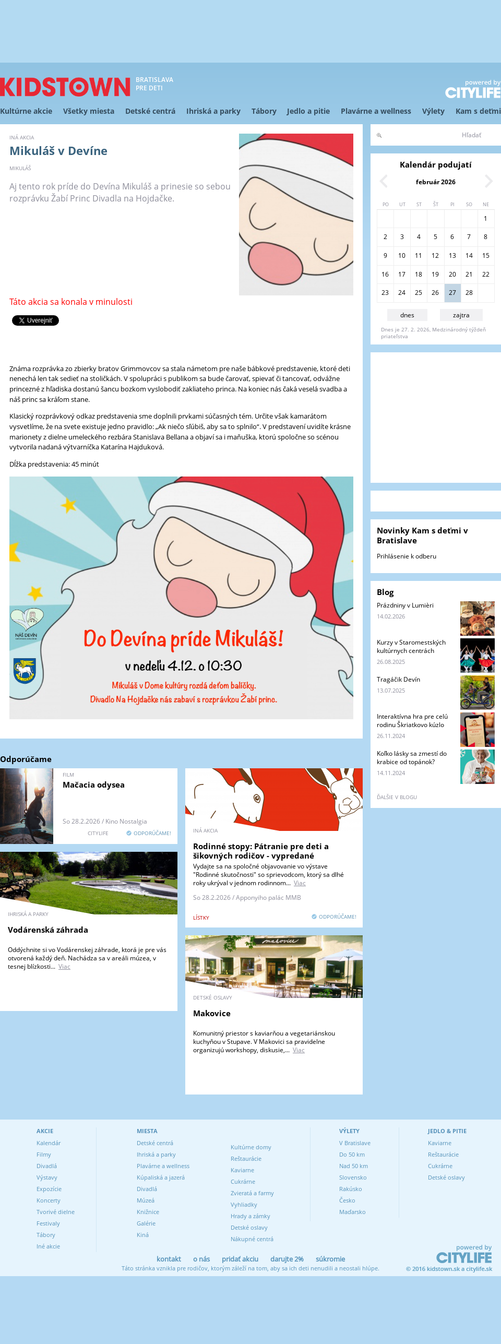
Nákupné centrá (252, 1239)
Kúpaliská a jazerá (161, 1177)
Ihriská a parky (213, 111)
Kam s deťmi (478, 111)
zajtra (461, 315)
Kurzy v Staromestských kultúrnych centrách (411, 646)
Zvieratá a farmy (252, 1193)
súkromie (330, 1259)
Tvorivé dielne (56, 1212)
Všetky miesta (88, 111)
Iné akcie (48, 1246)
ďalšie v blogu (397, 797)
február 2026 (436, 181)
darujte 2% (287, 1259)
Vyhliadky (244, 1204)
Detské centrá (150, 111)
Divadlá (47, 1166)
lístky (201, 917)
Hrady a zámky (250, 1216)
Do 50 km (352, 1154)
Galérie (146, 1223)
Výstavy (47, 1177)
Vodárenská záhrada (48, 929)
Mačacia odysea (94, 784)
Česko (347, 1200)
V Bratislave (355, 1143)
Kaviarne (242, 1170)
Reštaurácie (246, 1158)
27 (452, 292)
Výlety (433, 111)
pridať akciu (240, 1259)
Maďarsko (352, 1212)
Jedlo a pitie (308, 111)
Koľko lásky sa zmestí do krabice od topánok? (412, 757)
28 (469, 292)
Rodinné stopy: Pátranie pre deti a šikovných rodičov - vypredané (261, 851)
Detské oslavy (249, 1227)
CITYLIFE (98, 833)
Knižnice (148, 1212)
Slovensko (353, 1177)
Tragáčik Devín (398, 679)
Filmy (44, 1154)
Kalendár (49, 1143)
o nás (201, 1259)
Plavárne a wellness (376, 111)
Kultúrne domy (251, 1147)
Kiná (143, 1235)
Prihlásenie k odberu (406, 556)
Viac (300, 882)
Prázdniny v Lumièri (405, 605)
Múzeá (145, 1200)
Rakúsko (350, 1189)
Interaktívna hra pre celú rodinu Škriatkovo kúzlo (412, 720)
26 (435, 292)
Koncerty (49, 1200)
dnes (407, 315)
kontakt (169, 1259)
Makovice (212, 1013)
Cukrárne (243, 1181)
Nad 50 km (353, 1166)
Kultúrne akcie (26, 111)
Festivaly (48, 1223)
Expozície (49, 1189)
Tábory (264, 111)
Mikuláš (20, 168)
